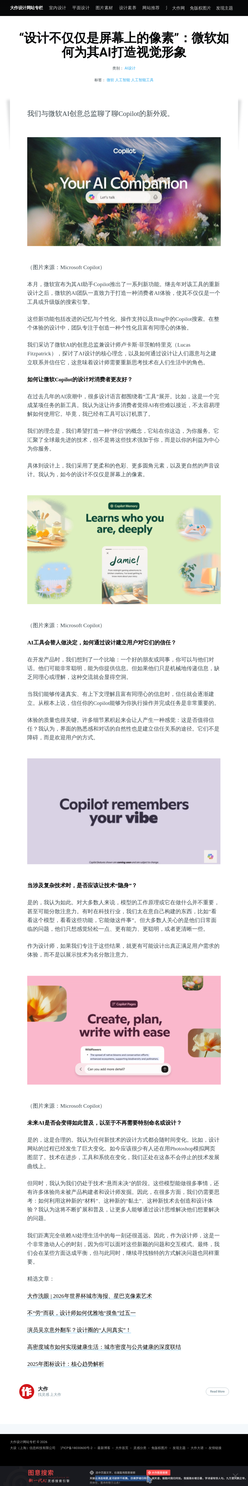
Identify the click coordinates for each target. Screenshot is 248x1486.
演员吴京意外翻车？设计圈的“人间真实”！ (79, 1330)
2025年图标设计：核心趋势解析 (65, 1364)
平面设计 (81, 7)
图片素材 (104, 7)
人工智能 (122, 80)
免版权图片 (200, 7)
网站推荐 (151, 7)
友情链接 (215, 1448)
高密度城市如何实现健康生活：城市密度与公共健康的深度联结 (104, 1347)
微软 (110, 80)
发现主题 (224, 7)
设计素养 (128, 7)
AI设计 (130, 68)
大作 (43, 1389)
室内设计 (57, 7)
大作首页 (121, 1448)
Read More (217, 1391)
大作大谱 (197, 1448)
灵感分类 (139, 1448)
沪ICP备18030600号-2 (76, 1448)
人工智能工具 (142, 80)
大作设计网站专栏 (26, 7)
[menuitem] (57, 8)
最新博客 (103, 1448)
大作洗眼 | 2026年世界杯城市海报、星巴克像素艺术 (89, 1296)
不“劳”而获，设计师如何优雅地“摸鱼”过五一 (81, 1313)
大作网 (178, 7)
